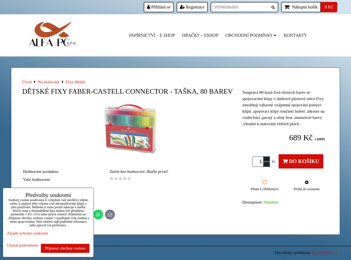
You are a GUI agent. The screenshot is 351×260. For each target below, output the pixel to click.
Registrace (192, 7)
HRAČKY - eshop (200, 35)
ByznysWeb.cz (324, 252)
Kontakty (295, 35)
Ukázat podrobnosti (22, 245)
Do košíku (301, 161)
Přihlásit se (159, 7)
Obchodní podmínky (251, 35)
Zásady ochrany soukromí (27, 233)
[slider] (120, 178)
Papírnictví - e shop (152, 35)
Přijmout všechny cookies (65, 248)
